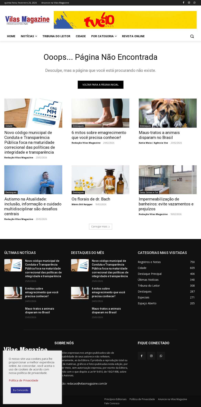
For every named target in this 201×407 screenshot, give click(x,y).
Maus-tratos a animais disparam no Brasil (159, 135)
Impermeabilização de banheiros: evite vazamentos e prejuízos (166, 204)
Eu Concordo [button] (20, 390)
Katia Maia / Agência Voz (153, 142)
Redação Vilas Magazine (18, 157)
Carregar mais (100, 226)
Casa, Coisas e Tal (149, 192)
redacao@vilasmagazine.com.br (87, 383)
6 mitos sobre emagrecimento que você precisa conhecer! (99, 135)
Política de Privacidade (23, 380)
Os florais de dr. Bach (91, 199)
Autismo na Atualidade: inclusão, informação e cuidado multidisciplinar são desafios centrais (32, 206)
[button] (192, 36)
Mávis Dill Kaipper (82, 204)
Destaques (78, 125)
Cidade (8, 125)
